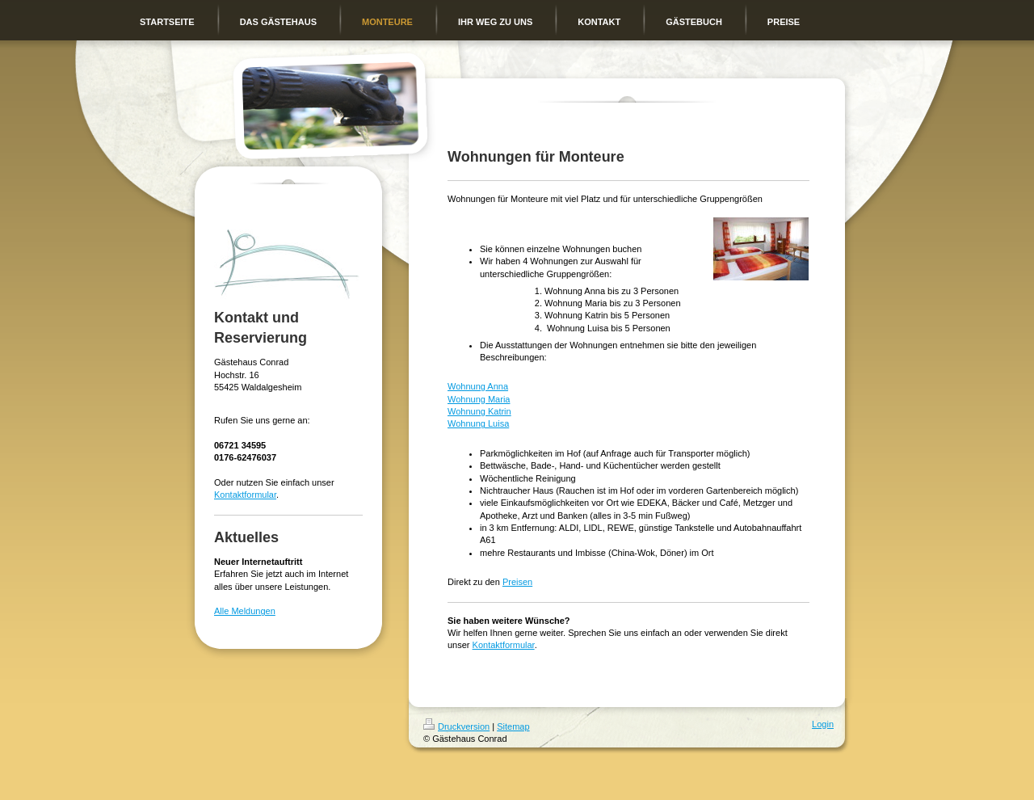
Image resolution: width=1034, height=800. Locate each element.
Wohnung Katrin (479, 411)
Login (823, 724)
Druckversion (456, 726)
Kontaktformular (245, 494)
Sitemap (513, 726)
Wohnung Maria (479, 399)
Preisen (517, 582)
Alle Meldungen (244, 611)
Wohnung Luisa (478, 423)
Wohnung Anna (478, 386)
